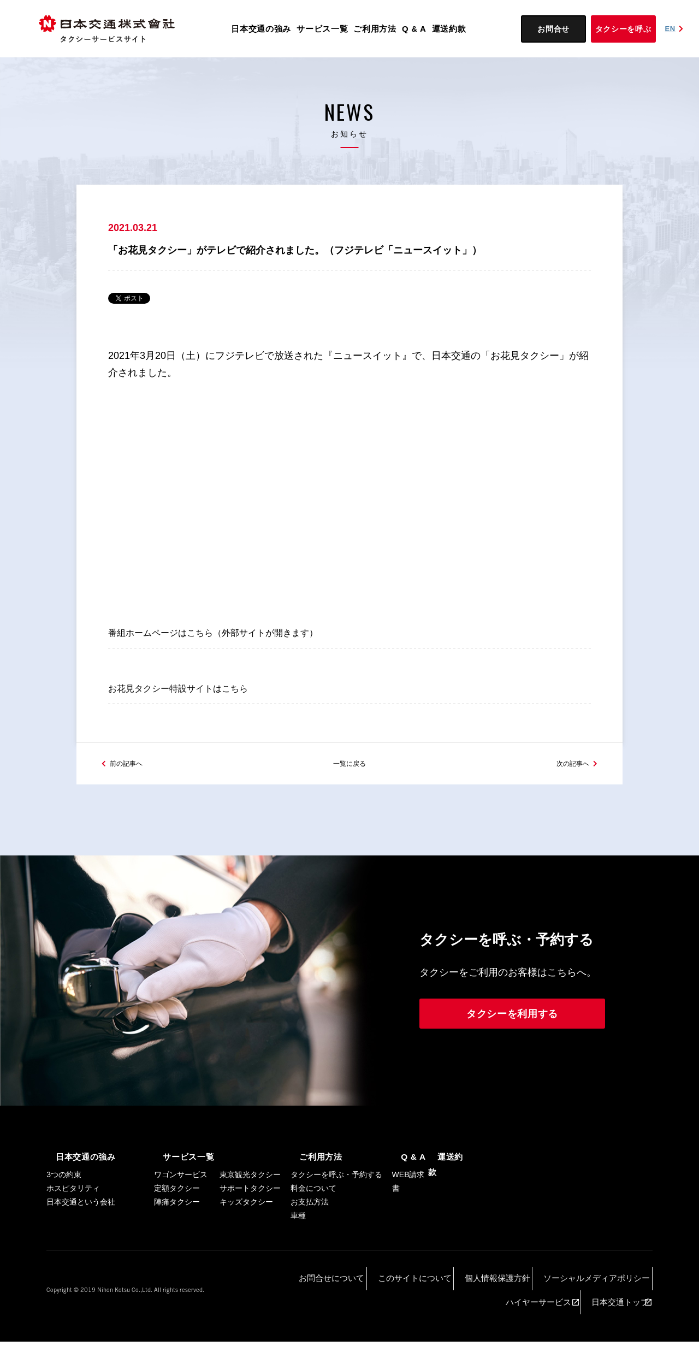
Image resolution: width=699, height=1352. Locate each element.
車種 (298, 1264)
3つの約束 (63, 1223)
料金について (313, 1236)
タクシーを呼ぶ (623, 29)
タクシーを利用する (512, 1063)
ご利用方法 (374, 28)
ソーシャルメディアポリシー (472, 1320)
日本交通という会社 (80, 1250)
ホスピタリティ (73, 1236)
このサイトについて (324, 1320)
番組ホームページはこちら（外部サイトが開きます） (226, 646)
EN (675, 28)
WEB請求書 (408, 1230)
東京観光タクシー (250, 1223)
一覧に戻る (349, 812)
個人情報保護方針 (392, 1320)
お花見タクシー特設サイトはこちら (186, 725)
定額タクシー (177, 1236)
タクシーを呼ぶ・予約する (336, 1223)
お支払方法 (310, 1250)
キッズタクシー (246, 1250)
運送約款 (449, 28)
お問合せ (553, 29)
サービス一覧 (322, 28)
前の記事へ (132, 812)
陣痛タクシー (177, 1250)
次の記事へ (567, 812)
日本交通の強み (261, 28)
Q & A (414, 28)
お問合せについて (258, 1320)
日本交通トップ (619, 1320)
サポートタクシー (250, 1236)
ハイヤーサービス (555, 1320)
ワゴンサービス (181, 1223)
